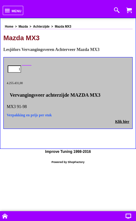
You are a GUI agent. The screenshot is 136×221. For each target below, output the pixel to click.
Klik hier (122, 119)
